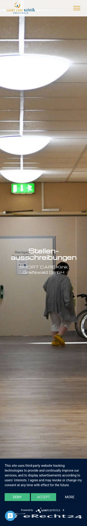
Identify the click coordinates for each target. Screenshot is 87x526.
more (69, 497)
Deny (17, 497)
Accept (43, 497)
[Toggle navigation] (77, 8)
